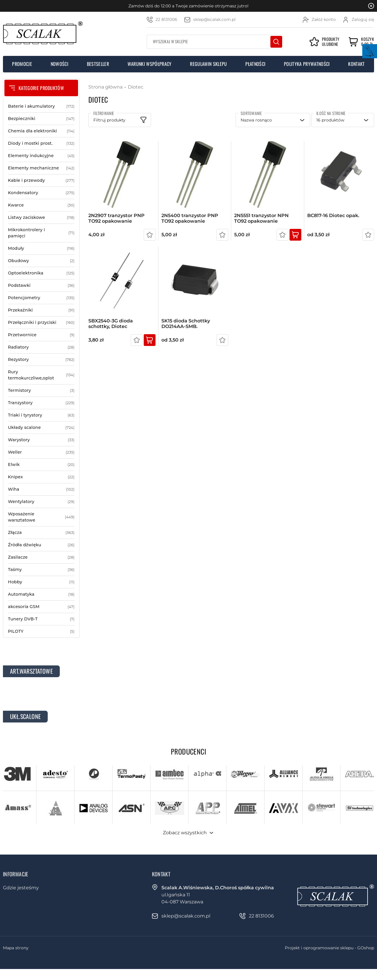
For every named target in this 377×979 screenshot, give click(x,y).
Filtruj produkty (109, 120)
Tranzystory (41, 403)
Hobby (41, 582)
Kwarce (41, 205)
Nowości (59, 63)
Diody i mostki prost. (41, 143)
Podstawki (41, 285)
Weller (41, 452)
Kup (295, 235)
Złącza (41, 533)
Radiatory (41, 347)
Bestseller (98, 63)
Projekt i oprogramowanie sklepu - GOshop (329, 947)
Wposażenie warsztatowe (41, 517)
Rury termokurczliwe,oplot (41, 375)
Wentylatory (41, 502)
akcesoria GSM (41, 607)
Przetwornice (41, 335)
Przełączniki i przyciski (41, 323)
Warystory (41, 440)
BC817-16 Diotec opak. (333, 215)
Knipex (41, 477)
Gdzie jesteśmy (21, 887)
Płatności (255, 63)
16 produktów (330, 120)
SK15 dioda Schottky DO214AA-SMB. (185, 323)
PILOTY (41, 631)
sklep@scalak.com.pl (214, 19)
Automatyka (41, 594)
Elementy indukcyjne (41, 156)
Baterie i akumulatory (41, 106)
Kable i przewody (41, 180)
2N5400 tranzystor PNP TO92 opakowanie (189, 218)
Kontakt (356, 63)
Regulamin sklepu (208, 63)
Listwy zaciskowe (41, 218)
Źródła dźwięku (41, 545)
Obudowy (41, 261)
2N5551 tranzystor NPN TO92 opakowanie (261, 218)
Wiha (41, 489)
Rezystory (41, 360)
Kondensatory (41, 193)
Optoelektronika (41, 273)
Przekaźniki (41, 310)
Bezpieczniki (41, 119)
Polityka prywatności (307, 63)
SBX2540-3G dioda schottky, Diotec (110, 323)
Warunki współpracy (150, 63)
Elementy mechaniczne (41, 168)
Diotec (135, 87)
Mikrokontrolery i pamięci (41, 233)
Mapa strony (16, 947)
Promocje (22, 63)
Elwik (41, 465)
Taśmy (41, 570)
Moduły (41, 248)
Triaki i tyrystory (41, 415)
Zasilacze (41, 557)
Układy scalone (41, 428)
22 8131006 (166, 19)
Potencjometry (41, 298)
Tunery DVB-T (41, 619)
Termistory (41, 390)
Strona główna (105, 87)
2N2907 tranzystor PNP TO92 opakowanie (116, 218)
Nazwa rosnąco (256, 120)
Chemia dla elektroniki (41, 131)
